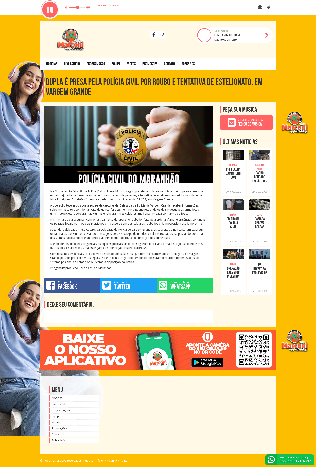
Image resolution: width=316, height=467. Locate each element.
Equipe (116, 63)
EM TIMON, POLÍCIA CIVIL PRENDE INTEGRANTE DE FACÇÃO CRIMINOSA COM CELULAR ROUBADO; (233, 223)
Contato (169, 63)
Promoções (149, 63)
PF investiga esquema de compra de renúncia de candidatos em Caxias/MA (259, 269)
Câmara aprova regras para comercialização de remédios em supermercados (259, 223)
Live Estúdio (72, 63)
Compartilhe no (72, 285)
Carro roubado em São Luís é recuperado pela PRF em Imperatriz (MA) (259, 177)
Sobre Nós (188, 63)
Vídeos (131, 63)
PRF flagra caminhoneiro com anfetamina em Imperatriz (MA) (233, 173)
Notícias (51, 63)
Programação (96, 63)
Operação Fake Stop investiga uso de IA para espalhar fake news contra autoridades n (233, 272)
